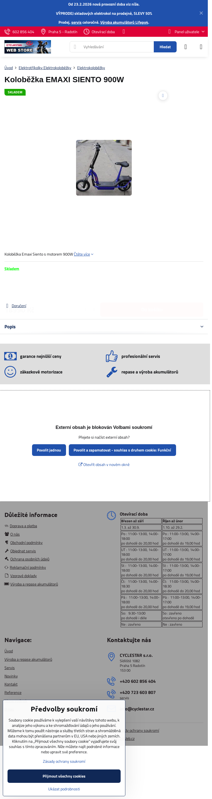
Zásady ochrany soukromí (138, 730)
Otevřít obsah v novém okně (104, 464)
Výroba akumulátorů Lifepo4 (124, 22)
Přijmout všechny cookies (64, 776)
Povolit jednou (49, 450)
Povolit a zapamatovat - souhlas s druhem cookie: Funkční (122, 450)
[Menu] (201, 46)
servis (76, 22)
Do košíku (152, 287)
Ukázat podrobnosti (64, 788)
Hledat (165, 47)
